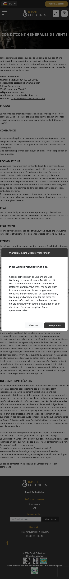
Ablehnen (34, 325)
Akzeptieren (54, 325)
